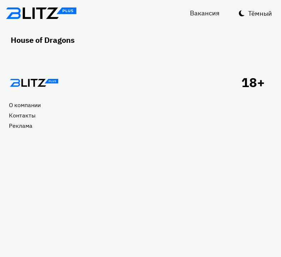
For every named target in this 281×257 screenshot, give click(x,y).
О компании (25, 105)
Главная (34, 83)
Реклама (20, 125)
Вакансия (205, 13)
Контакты (22, 115)
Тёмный (260, 13)
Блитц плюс (41, 13)
